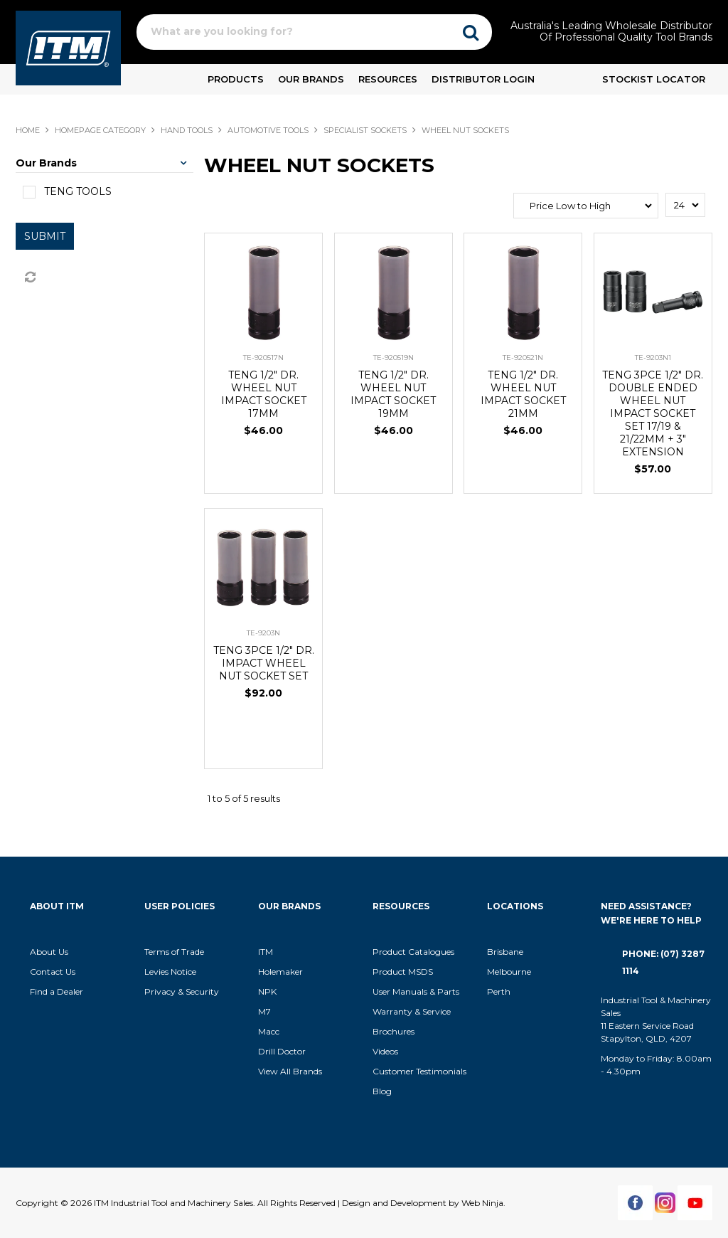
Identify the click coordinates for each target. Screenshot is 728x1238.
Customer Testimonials (419, 1071)
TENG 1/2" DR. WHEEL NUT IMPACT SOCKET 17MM (263, 394)
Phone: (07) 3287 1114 (663, 962)
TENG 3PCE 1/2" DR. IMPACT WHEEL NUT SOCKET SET (263, 663)
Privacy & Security (182, 991)
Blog (382, 1091)
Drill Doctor (282, 1051)
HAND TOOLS (187, 130)
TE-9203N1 (653, 357)
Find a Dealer (56, 991)
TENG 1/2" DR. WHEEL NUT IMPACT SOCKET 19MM (393, 394)
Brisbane (505, 951)
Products (236, 79)
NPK (267, 991)
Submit (44, 236)
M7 (264, 1011)
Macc (268, 1031)
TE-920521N (523, 357)
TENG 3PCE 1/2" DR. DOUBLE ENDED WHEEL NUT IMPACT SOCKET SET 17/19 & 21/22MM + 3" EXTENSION (652, 413)
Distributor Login (483, 79)
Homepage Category (100, 130)
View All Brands (290, 1071)
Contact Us (52, 971)
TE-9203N (263, 632)
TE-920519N (393, 357)
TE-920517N (263, 357)
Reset (29, 277)
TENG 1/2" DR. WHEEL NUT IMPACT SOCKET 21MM (523, 394)
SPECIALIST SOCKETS (365, 130)
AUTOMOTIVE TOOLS (268, 130)
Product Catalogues (413, 951)
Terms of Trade (174, 951)
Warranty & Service (412, 1011)
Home (28, 130)
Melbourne (509, 971)
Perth (498, 991)
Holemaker (280, 971)
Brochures (393, 1031)
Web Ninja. (483, 1202)
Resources (387, 79)
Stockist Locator (653, 79)
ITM (265, 951)
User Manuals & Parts (416, 991)
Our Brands (311, 79)
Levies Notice (170, 971)
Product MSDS (403, 971)
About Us (49, 951)
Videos (385, 1051)
